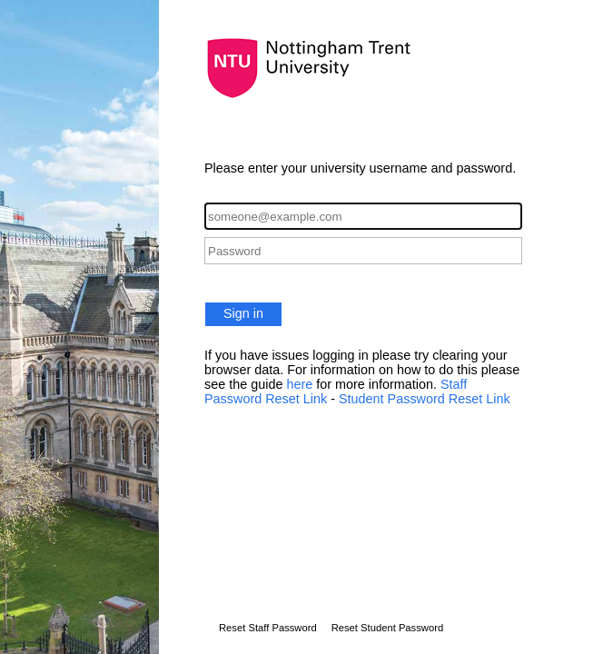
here (301, 384)
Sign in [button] (243, 313)
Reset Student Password (387, 627)
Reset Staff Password (268, 627)
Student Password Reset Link (424, 398)
